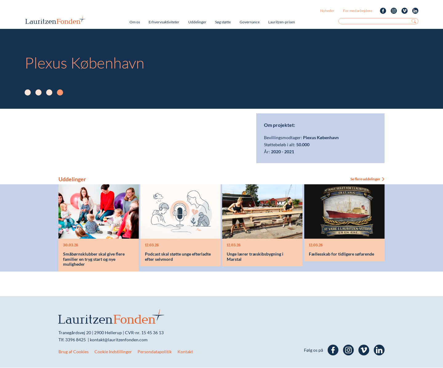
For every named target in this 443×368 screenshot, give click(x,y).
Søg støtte (223, 22)
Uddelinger (197, 22)
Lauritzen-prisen (281, 22)
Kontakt (185, 351)
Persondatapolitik (155, 351)
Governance (250, 22)
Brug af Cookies (73, 351)
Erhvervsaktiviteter (164, 22)
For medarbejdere (357, 10)
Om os (135, 22)
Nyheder (327, 10)
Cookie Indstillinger (113, 351)
